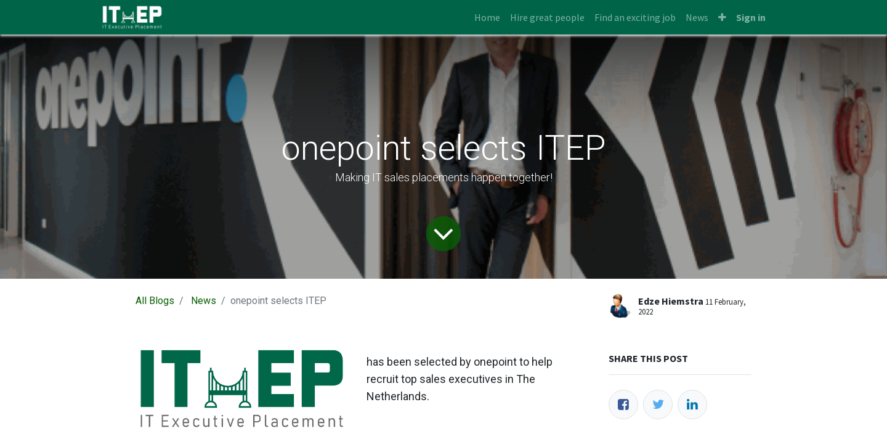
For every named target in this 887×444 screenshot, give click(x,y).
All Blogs (155, 300)
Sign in (751, 17)
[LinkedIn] (692, 404)
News (203, 300)
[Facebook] (623, 404)
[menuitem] (487, 17)
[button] (722, 17)
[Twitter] (658, 404)
